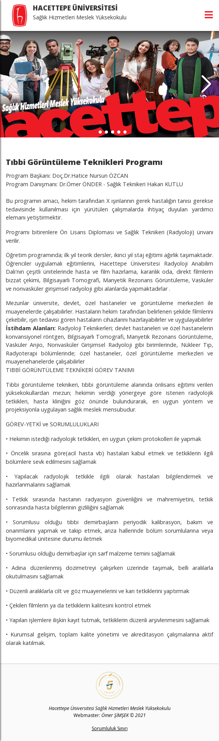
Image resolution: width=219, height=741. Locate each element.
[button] (206, 84)
